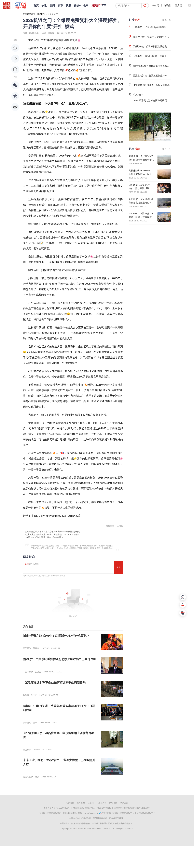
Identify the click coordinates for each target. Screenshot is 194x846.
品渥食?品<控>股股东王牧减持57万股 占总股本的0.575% (152, 75)
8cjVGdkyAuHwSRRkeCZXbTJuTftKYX (56, 515)
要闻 (52, 5)
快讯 (44, 5)
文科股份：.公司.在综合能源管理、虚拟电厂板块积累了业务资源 (152, 27)
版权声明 (102, 802)
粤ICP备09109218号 (61, 808)
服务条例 (81, 802)
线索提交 (124, 802)
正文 (56, 14)
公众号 (155, 5)
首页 (36, 5)
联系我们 (91, 802)
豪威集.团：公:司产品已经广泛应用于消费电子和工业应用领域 (141, 159)
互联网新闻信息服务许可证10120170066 (132, 808)
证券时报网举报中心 (146, 813)
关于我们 (70, 802)
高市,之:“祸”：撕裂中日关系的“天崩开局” (152, 37)
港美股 (95, 5)
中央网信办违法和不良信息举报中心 (118, 813)
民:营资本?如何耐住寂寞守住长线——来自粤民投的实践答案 (152, 66)
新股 (68, 5)
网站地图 (113, 802)
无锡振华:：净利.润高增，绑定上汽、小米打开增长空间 (152, 56)
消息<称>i (138, 94)
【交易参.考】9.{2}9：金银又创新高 (151, 85)
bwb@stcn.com (91, 813)
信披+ (77, 5)
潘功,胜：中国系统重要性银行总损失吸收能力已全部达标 (59, 659)
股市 (60, 5)
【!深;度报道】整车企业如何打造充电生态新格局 (54, 682)
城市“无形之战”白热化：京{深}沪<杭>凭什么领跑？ (56, 635)
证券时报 (41, 14)
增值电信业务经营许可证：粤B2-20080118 (92, 808)
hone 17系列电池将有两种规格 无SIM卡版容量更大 (152, 100)
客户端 (178, 5)
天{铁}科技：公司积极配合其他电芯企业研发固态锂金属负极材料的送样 (152, 46)
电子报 (167, 5)
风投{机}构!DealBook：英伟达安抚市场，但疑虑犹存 (141, 174)
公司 (86, 5)
